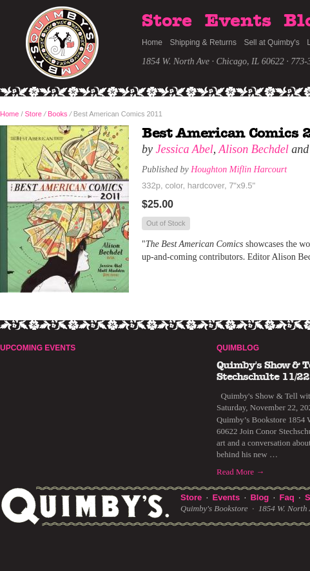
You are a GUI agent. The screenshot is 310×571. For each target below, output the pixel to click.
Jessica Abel (184, 149)
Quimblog (238, 347)
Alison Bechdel (253, 149)
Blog (259, 497)
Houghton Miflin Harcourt (239, 169)
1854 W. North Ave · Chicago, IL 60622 (213, 61)
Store (167, 21)
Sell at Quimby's (271, 42)
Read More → (240, 471)
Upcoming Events (37, 347)
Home (152, 42)
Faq (287, 497)
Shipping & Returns (203, 42)
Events (238, 21)
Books (58, 114)
